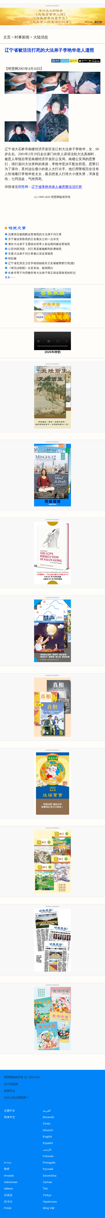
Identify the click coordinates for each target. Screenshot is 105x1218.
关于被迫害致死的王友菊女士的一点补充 (33, 239)
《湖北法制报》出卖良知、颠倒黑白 (30, 268)
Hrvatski (9, 1175)
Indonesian (11, 1182)
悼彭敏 (12, 258)
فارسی (47, 1149)
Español (48, 1143)
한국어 (8, 1201)
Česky (47, 1123)
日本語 (8, 1195)
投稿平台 (9, 1090)
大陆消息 (40, 37)
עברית (7, 1162)
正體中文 (9, 1110)
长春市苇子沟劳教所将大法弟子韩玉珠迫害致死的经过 (42, 272)
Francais (48, 1156)
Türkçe (47, 1195)
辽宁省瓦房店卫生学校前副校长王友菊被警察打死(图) (41, 263)
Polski (7, 1208)
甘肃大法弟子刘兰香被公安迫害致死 (30, 253)
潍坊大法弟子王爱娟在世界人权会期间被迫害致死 (39, 244)
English (47, 1136)
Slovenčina (50, 1175)
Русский (48, 1169)
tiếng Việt (49, 1208)
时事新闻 (22, 37)
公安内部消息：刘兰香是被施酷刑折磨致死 (35, 248)
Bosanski (48, 1117)
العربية (47, 1110)
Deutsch (48, 1130)
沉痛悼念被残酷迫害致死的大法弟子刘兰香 (35, 234)
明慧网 (23, 187)
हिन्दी (6, 1169)
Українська (50, 1201)
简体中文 (9, 1117)
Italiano (8, 1188)
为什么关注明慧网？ (16, 1097)
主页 (7, 37)
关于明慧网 (11, 1084)
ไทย (45, 1188)
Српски (47, 1182)
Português (49, 1162)
